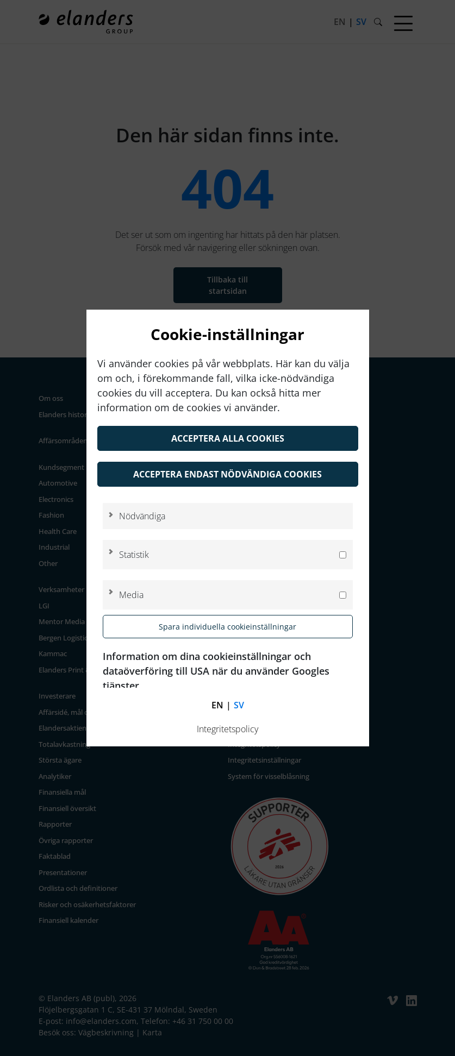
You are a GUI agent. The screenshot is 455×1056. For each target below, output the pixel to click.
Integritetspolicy (227, 729)
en (217, 705)
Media (131, 595)
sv (239, 705)
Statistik (134, 555)
